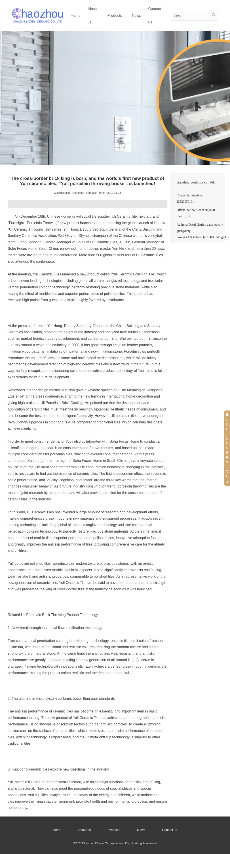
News (136, 15)
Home (75, 15)
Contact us (154, 15)
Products (116, 15)
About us (92, 15)
